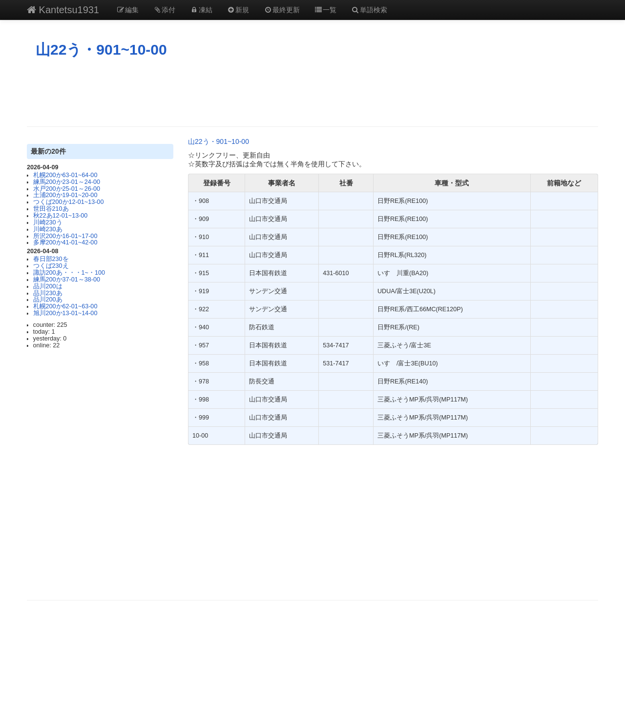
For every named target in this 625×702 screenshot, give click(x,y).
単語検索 (369, 10)
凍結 (201, 10)
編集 (127, 10)
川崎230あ (47, 229)
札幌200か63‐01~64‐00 (65, 175)
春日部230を (51, 259)
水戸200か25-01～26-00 (66, 188)
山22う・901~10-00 (101, 49)
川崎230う (47, 222)
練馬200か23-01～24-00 (66, 182)
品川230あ (47, 293)
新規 (238, 10)
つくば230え (51, 265)
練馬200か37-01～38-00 (66, 279)
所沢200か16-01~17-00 (65, 236)
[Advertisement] (312, 92)
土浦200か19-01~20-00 (65, 195)
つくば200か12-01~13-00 (68, 202)
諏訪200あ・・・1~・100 (69, 272)
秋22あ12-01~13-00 (60, 215)
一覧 (325, 10)
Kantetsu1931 (63, 9)
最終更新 (282, 10)
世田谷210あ (51, 208)
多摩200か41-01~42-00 (65, 242)
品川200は (47, 286)
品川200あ (47, 299)
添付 (164, 10)
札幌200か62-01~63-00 (65, 306)
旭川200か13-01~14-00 (65, 313)
